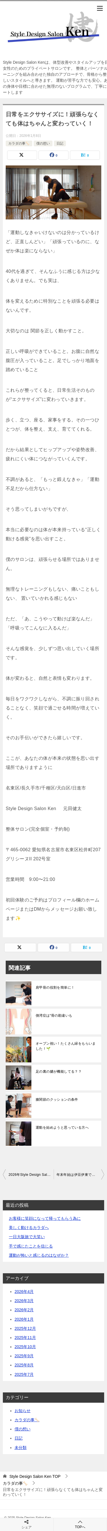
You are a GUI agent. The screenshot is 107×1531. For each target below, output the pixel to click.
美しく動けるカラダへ (29, 1227)
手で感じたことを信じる (31, 1246)
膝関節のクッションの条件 (57, 1100)
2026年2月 (24, 1310)
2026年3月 (24, 1300)
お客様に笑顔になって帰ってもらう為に (45, 1218)
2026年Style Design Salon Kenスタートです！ (31, 1175)
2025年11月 (25, 1337)
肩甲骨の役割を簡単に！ (55, 988)
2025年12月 (25, 1328)
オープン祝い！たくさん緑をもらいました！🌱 (66, 1046)
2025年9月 (24, 1356)
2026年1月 (24, 1319)
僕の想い (43, 143)
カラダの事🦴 (19, 143)
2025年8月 (24, 1365)
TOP (34, 1476)
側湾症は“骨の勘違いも (54, 1016)
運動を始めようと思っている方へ (62, 1128)
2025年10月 (25, 1346)
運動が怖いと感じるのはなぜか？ (39, 1255)
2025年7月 (24, 1374)
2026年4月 (24, 1291)
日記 (59, 143)
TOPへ (80, 1524)
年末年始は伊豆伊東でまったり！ (80, 1175)
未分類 (21, 1447)
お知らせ (23, 1410)
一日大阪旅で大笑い (27, 1236)
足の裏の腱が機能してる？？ (59, 1072)
